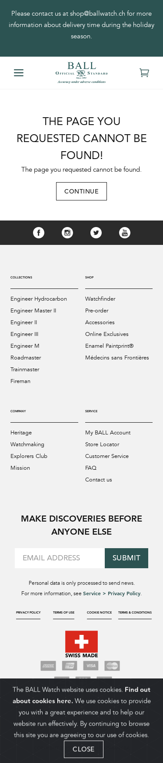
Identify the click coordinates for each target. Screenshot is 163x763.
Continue (81, 191)
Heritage (21, 433)
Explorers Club (28, 456)
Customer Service (107, 456)
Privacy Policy (28, 612)
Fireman (20, 381)
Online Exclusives (107, 334)
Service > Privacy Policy (111, 593)
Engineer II (23, 322)
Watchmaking (27, 444)
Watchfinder (100, 299)
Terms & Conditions (135, 612)
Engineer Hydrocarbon (38, 299)
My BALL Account (107, 433)
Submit (127, 558)
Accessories (100, 322)
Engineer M (25, 346)
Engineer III (24, 334)
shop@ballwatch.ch (97, 13)
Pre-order (96, 311)
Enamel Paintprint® (109, 346)
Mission (20, 468)
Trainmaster (24, 369)
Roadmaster (25, 358)
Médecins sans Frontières (117, 358)
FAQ (90, 468)
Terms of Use (63, 612)
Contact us (98, 480)
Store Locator (102, 444)
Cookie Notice (99, 612)
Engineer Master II (33, 311)
